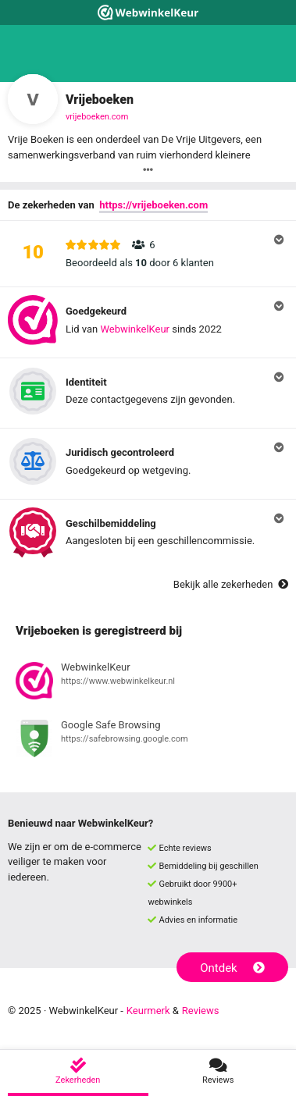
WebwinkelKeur (134, 329)
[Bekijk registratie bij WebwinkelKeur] (148, 683)
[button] (148, 253)
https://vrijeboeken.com (153, 205)
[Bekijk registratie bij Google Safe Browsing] (148, 741)
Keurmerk (148, 1010)
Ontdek (232, 968)
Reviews (200, 1010)
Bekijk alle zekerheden (230, 584)
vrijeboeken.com (97, 117)
